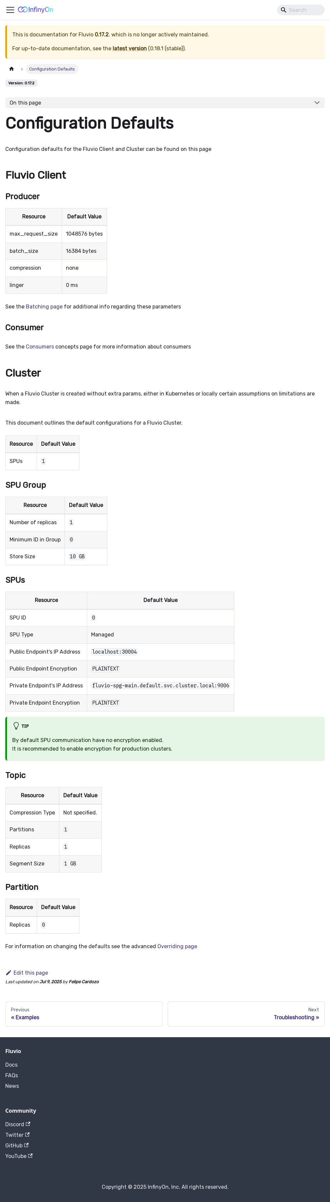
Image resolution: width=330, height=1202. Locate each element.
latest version (130, 48)
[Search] (301, 10)
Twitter (17, 1135)
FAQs (11, 1075)
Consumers (40, 347)
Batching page (44, 306)
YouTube (18, 1156)
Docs (11, 1065)
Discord (17, 1124)
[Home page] (11, 69)
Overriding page (177, 946)
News (12, 1086)
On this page (25, 103)
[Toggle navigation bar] (10, 10)
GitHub (16, 1145)
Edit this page (26, 973)
